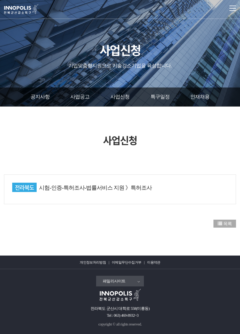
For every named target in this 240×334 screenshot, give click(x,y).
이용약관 (153, 262)
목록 (227, 223)
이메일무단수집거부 (126, 262)
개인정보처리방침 (93, 262)
